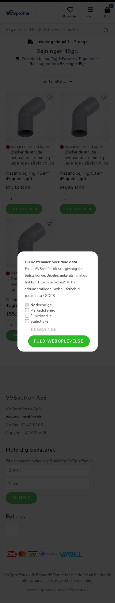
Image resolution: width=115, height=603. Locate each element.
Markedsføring (43, 310)
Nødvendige (41, 304)
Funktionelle (41, 315)
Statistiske (39, 321)
